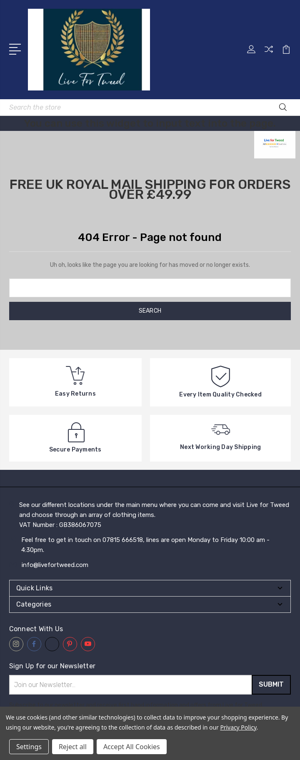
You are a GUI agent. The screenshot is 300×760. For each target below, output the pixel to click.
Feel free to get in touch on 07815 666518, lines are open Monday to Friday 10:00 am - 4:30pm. (145, 545)
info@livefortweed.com (55, 565)
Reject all (73, 746)
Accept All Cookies (131, 746)
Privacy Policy (238, 727)
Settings (29, 746)
